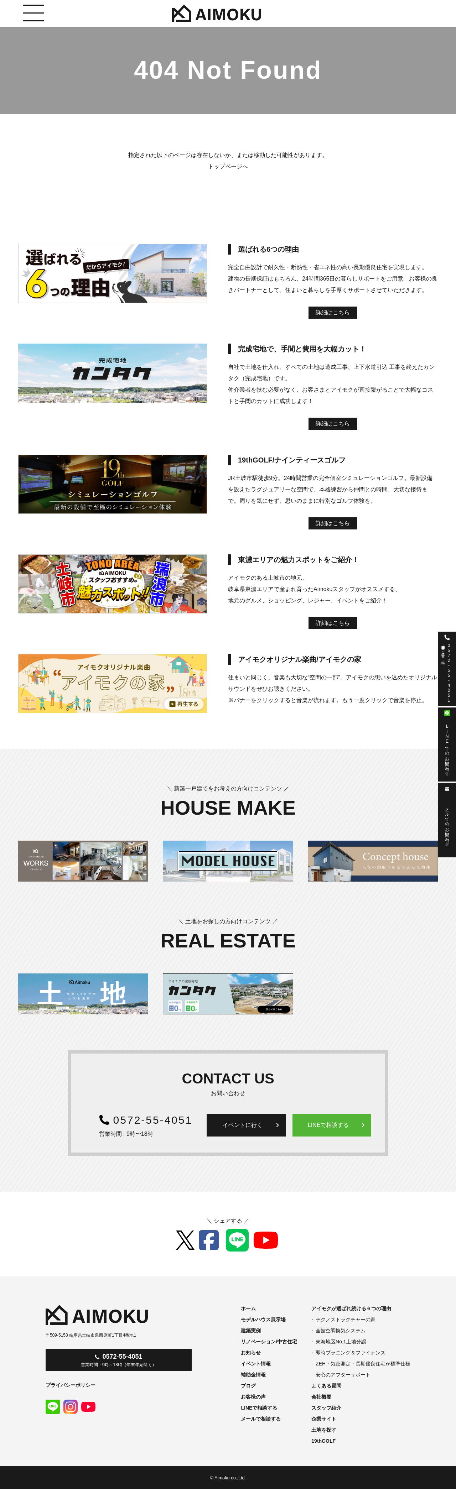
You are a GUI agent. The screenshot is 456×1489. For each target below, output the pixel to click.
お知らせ (251, 1352)
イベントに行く (252, 1125)
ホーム (248, 1308)
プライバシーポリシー (70, 1385)
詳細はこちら (333, 312)
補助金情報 (253, 1375)
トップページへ (228, 166)
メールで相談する (261, 1419)
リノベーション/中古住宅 (269, 1341)
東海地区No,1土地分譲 (341, 1341)
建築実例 (251, 1330)
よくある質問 (326, 1386)
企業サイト (323, 1419)
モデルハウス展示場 (263, 1319)
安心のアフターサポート (343, 1375)
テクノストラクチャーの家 (345, 1319)
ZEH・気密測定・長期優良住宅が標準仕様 (363, 1364)
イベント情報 (256, 1364)
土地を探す (323, 1430)
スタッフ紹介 (326, 1408)
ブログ (248, 1386)
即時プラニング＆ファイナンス (350, 1352)
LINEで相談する (338, 1125)
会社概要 (321, 1397)
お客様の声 (253, 1397)
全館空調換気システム (341, 1330)
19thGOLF (323, 1441)
